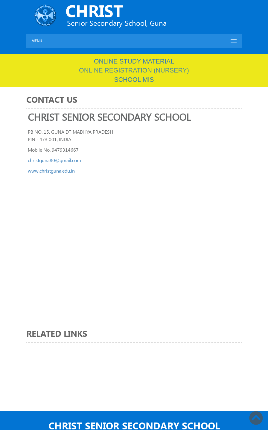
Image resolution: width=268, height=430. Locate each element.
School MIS (134, 79)
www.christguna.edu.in (51, 171)
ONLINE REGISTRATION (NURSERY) (134, 70)
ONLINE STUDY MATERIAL (134, 61)
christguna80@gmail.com (54, 160)
